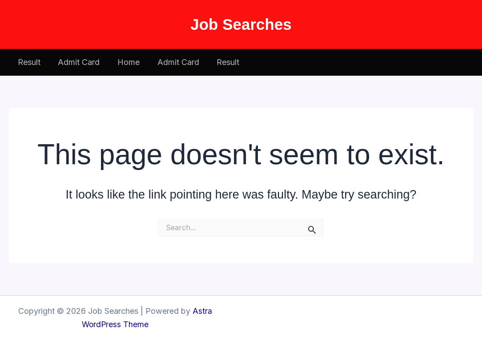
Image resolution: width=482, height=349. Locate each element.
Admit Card (76, 62)
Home (124, 62)
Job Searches (241, 24)
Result (28, 62)
